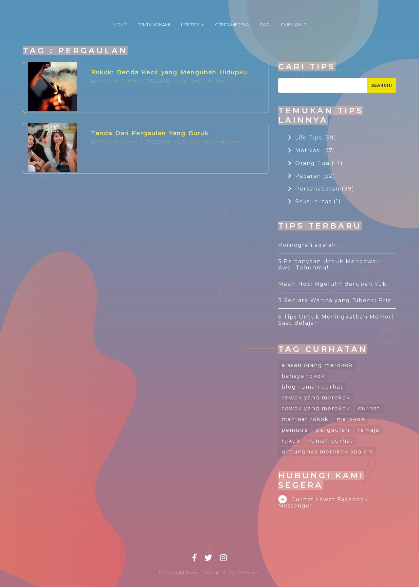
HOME (120, 24)
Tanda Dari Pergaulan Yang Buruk (150, 133)
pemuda (295, 430)
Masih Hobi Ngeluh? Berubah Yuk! (333, 284)
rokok (291, 441)
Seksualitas (314, 201)
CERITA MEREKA (232, 24)
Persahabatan (221, 142)
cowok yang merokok (316, 408)
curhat (369, 408)
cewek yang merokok (316, 397)
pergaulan (333, 430)
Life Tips (188, 81)
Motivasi (312, 150)
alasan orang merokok (317, 365)
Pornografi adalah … (310, 245)
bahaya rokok (303, 376)
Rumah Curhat (119, 81)
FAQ (265, 24)
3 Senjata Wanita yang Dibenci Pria (334, 300)
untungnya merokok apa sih (327, 452)
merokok (351, 419)
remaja (368, 430)
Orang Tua (315, 163)
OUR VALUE (293, 24)
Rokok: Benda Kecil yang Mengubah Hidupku (169, 72)
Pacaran (312, 176)
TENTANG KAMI (154, 24)
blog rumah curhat (312, 387)
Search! (381, 85)
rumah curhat (330, 441)
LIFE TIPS (192, 24)
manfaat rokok (305, 419)
